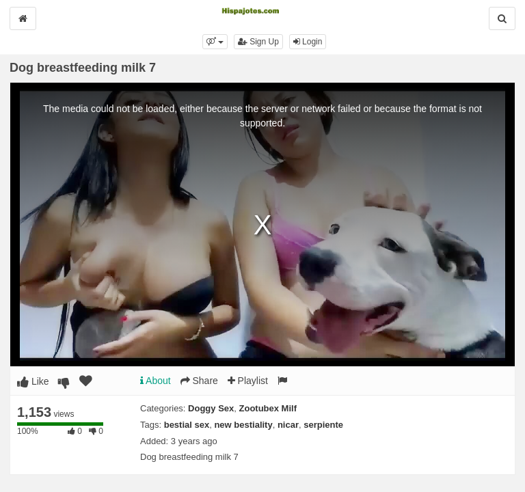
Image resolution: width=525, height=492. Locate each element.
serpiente (323, 425)
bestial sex (187, 425)
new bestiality (243, 425)
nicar (288, 425)
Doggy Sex (211, 408)
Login (308, 41)
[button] (215, 41)
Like (33, 381)
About (155, 380)
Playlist (248, 380)
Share (199, 380)
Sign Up (258, 41)
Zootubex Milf (268, 408)
